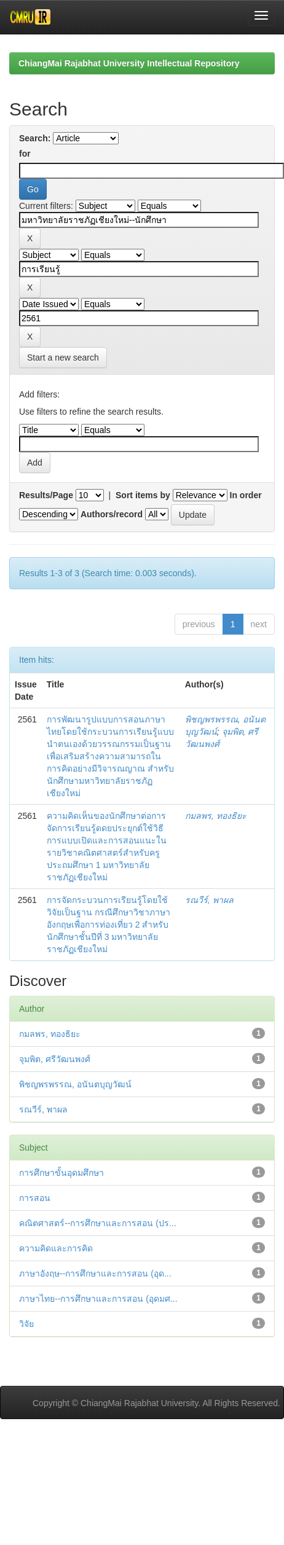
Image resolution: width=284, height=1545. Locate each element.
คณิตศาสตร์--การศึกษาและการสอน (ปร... (97, 1223)
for (25, 153)
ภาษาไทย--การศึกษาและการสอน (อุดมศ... (98, 1299)
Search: (34, 138)
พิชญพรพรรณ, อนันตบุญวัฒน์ (75, 1084)
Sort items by (143, 495)
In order (246, 495)
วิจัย (26, 1324)
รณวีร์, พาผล (209, 900)
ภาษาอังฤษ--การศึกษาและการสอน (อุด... (95, 1273)
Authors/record (112, 514)
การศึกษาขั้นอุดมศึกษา (61, 1173)
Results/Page (46, 495)
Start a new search (63, 357)
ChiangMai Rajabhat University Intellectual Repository (128, 63)
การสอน (34, 1198)
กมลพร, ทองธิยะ (216, 816)
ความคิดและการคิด (56, 1248)
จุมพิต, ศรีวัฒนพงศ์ (54, 1059)
